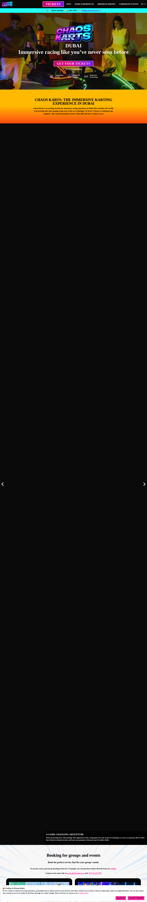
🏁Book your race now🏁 (90, 10)
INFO (69, 4)
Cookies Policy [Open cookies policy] (84, 893)
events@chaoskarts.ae (75, 873)
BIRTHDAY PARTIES (106, 4)
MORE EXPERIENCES (84, 4)
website (113, 869)
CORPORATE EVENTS (128, 4)
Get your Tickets (73, 63)
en (143, 4)
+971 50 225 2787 (95, 873)
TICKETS (53, 4)
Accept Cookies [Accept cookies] (136, 898)
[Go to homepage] (11, 4)
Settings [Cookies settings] (121, 898)
